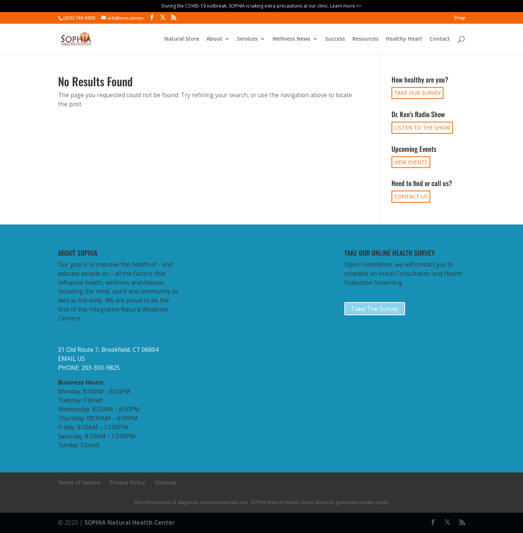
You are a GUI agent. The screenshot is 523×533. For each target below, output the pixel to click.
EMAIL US (71, 359)
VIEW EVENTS (411, 162)
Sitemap (165, 482)
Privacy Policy (127, 482)
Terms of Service (79, 482)
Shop (459, 18)
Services (247, 39)
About (214, 39)
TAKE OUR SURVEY (417, 92)
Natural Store (181, 39)
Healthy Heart (404, 39)
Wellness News (291, 39)
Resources (365, 39)
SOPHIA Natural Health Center (129, 523)
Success (335, 39)
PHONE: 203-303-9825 (89, 368)
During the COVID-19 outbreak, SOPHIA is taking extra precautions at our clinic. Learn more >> (261, 6)
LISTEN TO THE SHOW (422, 127)
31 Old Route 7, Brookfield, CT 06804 (108, 350)
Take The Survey (375, 309)
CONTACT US (411, 196)
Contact (440, 39)
